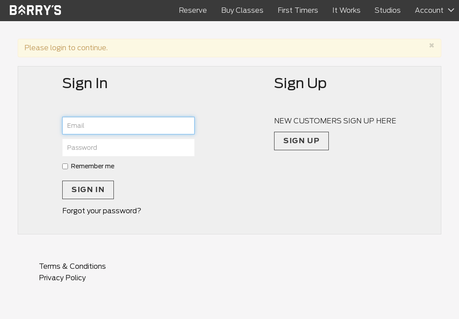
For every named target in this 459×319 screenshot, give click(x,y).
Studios (388, 10)
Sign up (301, 141)
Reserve (193, 10)
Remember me (88, 166)
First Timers (298, 10)
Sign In (88, 189)
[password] (128, 147)
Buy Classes (242, 10)
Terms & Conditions (72, 266)
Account (429, 10)
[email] (128, 125)
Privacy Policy (62, 278)
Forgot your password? (101, 211)
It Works (346, 10)
